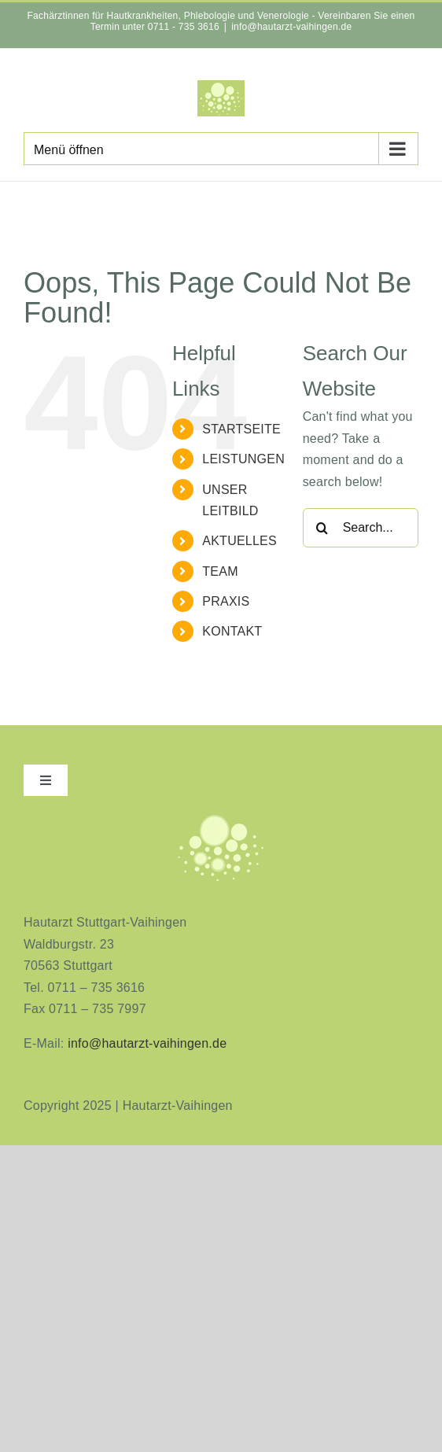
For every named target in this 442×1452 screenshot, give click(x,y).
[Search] (322, 527)
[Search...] (360, 527)
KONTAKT (232, 631)
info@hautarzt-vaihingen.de (291, 26)
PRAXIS (225, 601)
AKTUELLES (239, 540)
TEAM (220, 571)
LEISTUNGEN (243, 459)
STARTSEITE (241, 429)
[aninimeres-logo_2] (221, 817)
